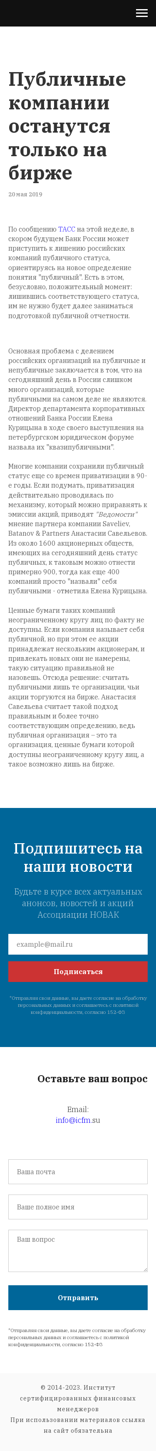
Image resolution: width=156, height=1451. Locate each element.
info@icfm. (74, 1120)
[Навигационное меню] (142, 13)
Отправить (78, 1298)
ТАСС (66, 229)
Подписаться (78, 971)
